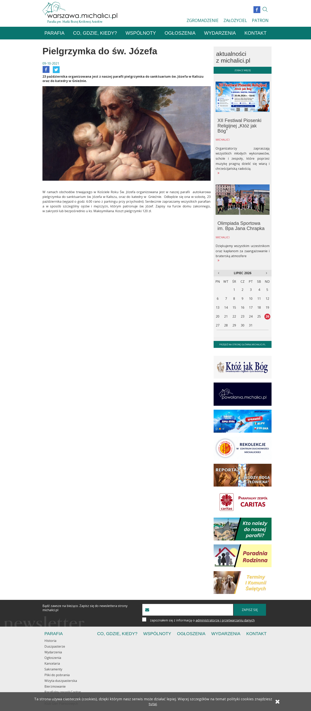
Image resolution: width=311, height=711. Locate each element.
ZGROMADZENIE (203, 20)
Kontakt (255, 33)
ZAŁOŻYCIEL (235, 20)
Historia (50, 641)
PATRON (260, 20)
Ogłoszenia (180, 33)
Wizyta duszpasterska (60, 681)
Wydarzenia (220, 33)
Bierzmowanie (55, 686)
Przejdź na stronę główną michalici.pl (242, 344)
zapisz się (250, 610)
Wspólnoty (141, 33)
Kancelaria (52, 663)
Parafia (54, 33)
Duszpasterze (54, 646)
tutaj (153, 704)
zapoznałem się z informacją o (202, 620)
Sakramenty (53, 669)
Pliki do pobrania (57, 675)
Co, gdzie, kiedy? (95, 33)
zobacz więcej (242, 70)
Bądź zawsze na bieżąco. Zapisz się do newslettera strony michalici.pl (85, 608)
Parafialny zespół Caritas (62, 692)
